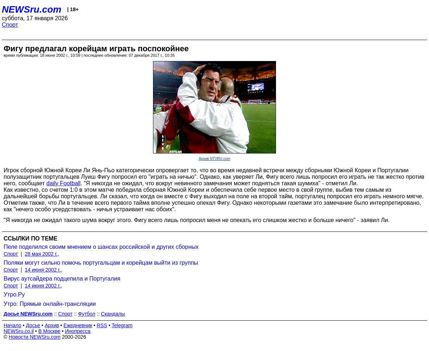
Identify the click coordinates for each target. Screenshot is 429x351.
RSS (102, 325)
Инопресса (78, 331)
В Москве (49, 331)
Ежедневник (78, 325)
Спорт (10, 25)
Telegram (122, 325)
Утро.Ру (14, 294)
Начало (12, 325)
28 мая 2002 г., (42, 254)
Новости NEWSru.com (34, 337)
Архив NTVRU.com (214, 159)
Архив (52, 325)
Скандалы (113, 314)
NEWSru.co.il (19, 331)
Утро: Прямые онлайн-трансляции (50, 304)
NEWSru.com (31, 9)
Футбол (86, 314)
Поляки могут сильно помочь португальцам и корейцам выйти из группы (101, 263)
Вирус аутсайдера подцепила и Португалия (62, 279)
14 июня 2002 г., (43, 270)
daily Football (63, 183)
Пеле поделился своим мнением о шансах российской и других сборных (101, 247)
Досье (33, 325)
